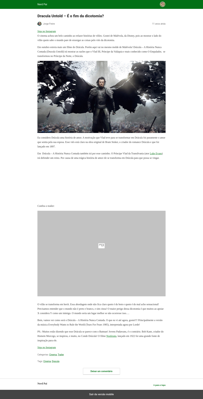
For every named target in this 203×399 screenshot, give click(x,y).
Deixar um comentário (101, 371)
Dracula (55, 361)
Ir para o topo (160, 385)
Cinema (53, 354)
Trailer (61, 354)
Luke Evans (156, 153)
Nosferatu (111, 336)
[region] (61, 182)
